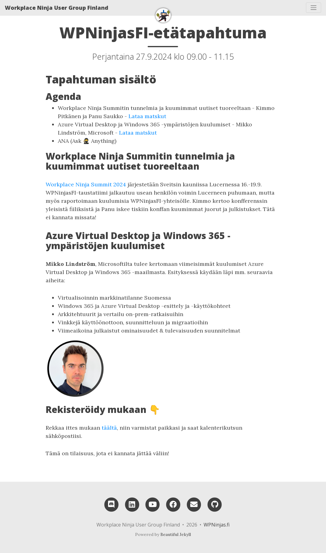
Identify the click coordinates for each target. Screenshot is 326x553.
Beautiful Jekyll (175, 534)
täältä (109, 427)
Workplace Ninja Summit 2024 (86, 184)
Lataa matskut (147, 116)
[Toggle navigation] (313, 7)
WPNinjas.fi (217, 524)
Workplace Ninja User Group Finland (56, 7)
